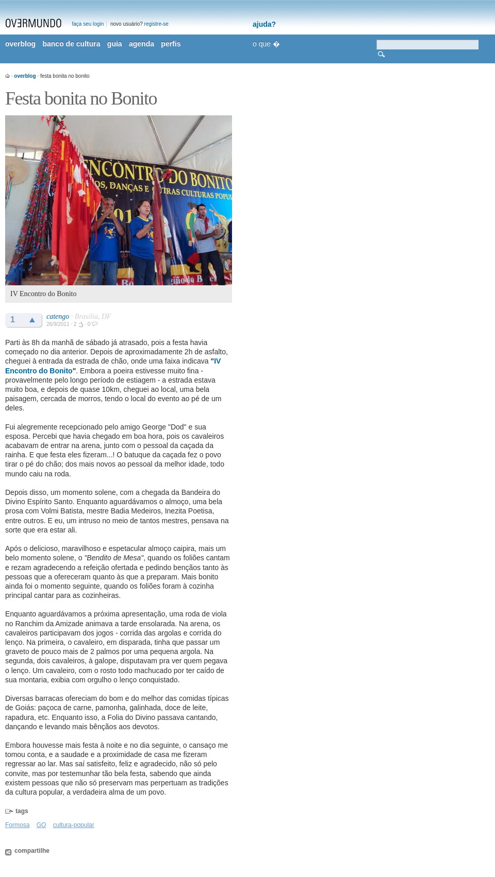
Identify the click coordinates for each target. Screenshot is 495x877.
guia (114, 44)
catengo (57, 316)
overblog (20, 44)
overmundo (33, 23)
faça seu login (88, 24)
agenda (141, 44)
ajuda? (264, 24)
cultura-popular (73, 825)
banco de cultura (71, 44)
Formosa (17, 825)
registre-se (156, 24)
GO (41, 825)
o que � (266, 44)
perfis (170, 44)
